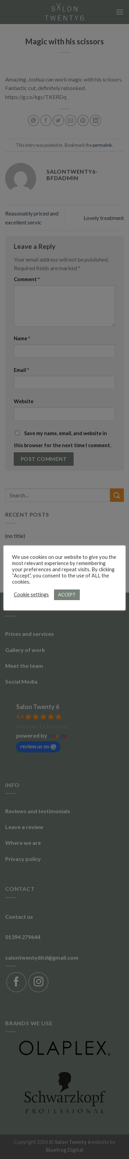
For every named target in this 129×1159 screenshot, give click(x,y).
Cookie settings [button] (31, 594)
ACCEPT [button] (67, 594)
